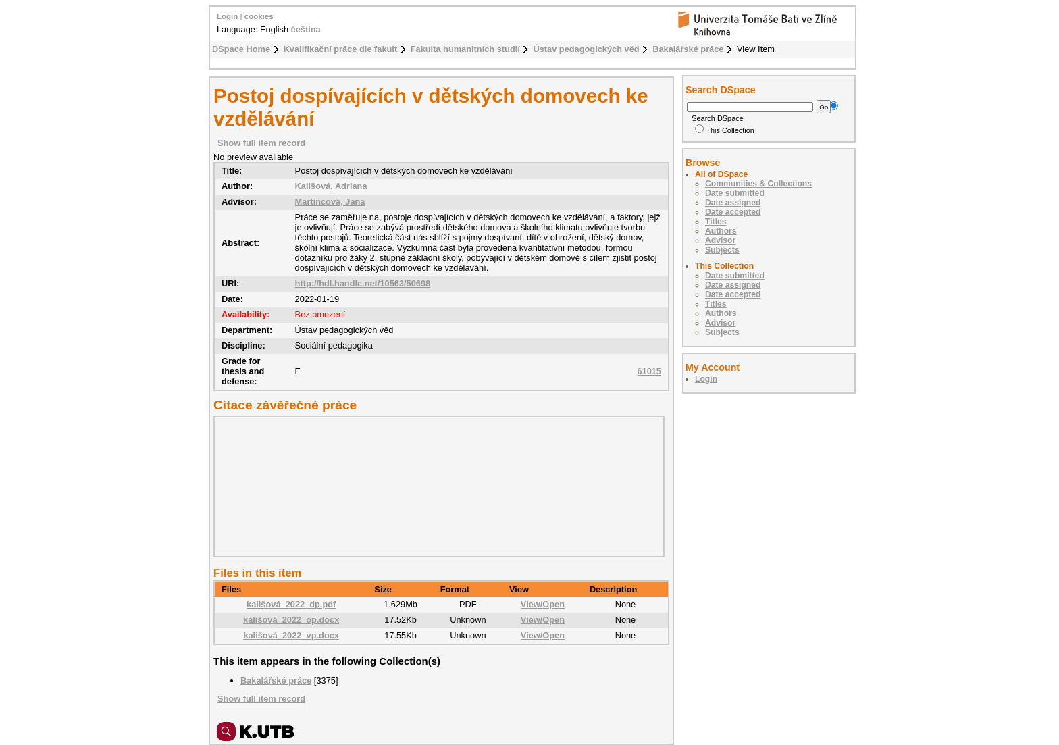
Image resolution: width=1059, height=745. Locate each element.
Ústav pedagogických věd (586, 49)
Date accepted (732, 212)
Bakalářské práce (687, 49)
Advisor (720, 240)
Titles (716, 221)
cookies (259, 16)
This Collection (724, 130)
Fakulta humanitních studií (465, 49)
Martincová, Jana (330, 202)
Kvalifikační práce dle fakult (341, 49)
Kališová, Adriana (331, 186)
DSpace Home (241, 49)
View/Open (543, 604)
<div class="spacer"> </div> (435, 486)
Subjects (722, 250)
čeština (306, 29)
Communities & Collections (758, 183)
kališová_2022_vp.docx (291, 635)
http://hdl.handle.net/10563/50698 (363, 283)
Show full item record (261, 143)
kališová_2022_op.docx (291, 620)
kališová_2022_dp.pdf (291, 604)
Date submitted (735, 193)
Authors (721, 231)
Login (227, 16)
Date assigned (732, 202)
